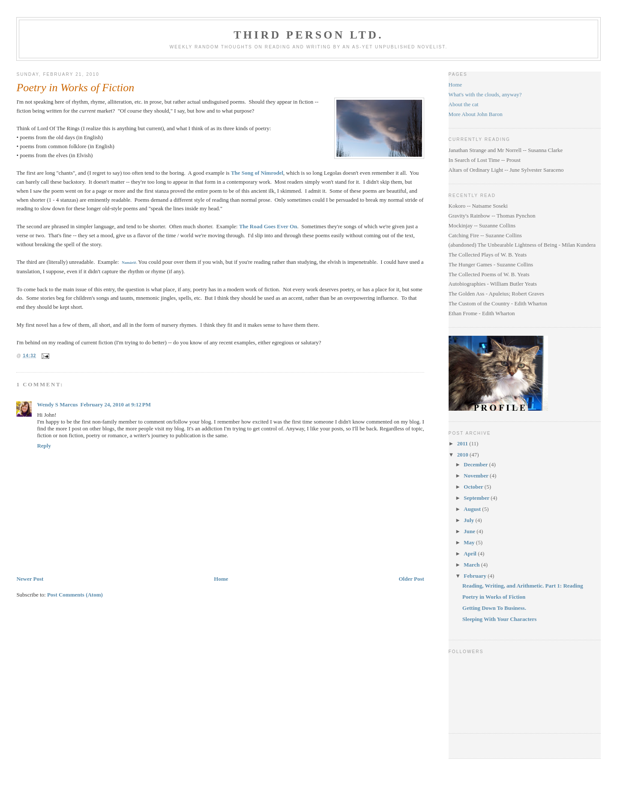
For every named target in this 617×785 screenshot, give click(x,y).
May (470, 542)
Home (221, 579)
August (473, 509)
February (476, 576)
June (470, 531)
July (469, 520)
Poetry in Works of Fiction (75, 87)
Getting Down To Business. (494, 608)
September (477, 498)
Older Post (411, 579)
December (476, 464)
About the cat (464, 104)
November (477, 475)
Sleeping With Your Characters (499, 619)
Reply (44, 445)
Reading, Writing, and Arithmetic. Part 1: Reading (522, 585)
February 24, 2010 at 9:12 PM (116, 404)
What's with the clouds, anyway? (485, 94)
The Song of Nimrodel (257, 173)
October (474, 487)
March (472, 564)
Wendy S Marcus (57, 404)
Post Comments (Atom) (75, 594)
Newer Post (29, 579)
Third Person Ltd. (308, 35)
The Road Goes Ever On (268, 226)
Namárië (129, 262)
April (471, 553)
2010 (463, 454)
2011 (463, 443)
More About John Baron (476, 114)
